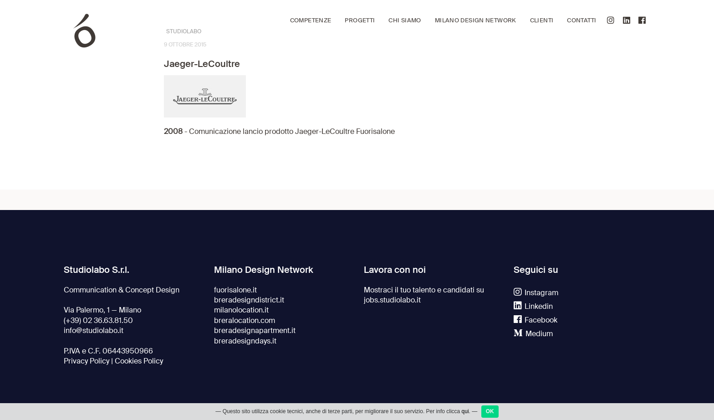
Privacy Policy (86, 361)
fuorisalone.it (235, 290)
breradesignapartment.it (255, 330)
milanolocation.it (241, 310)
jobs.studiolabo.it (392, 300)
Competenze (311, 20)
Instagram (536, 292)
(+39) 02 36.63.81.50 (98, 320)
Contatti (581, 20)
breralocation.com (244, 320)
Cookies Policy (139, 361)
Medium (533, 333)
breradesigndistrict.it (249, 300)
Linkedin (533, 306)
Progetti (360, 20)
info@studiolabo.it (93, 330)
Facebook (535, 320)
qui (465, 411)
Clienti (542, 20)
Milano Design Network (475, 20)
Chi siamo (404, 20)
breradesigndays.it (245, 341)
